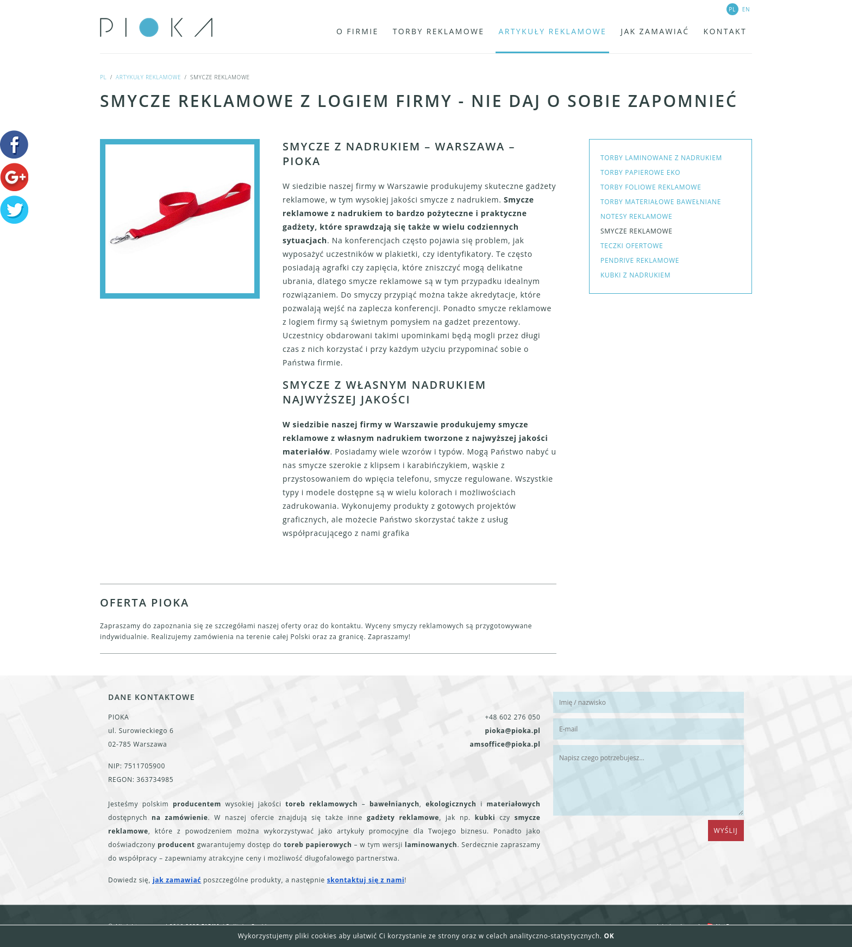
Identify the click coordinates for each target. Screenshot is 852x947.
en (746, 9)
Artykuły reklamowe (148, 77)
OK (609, 935)
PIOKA (158, 27)
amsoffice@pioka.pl (505, 744)
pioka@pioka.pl (513, 730)
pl (103, 77)
